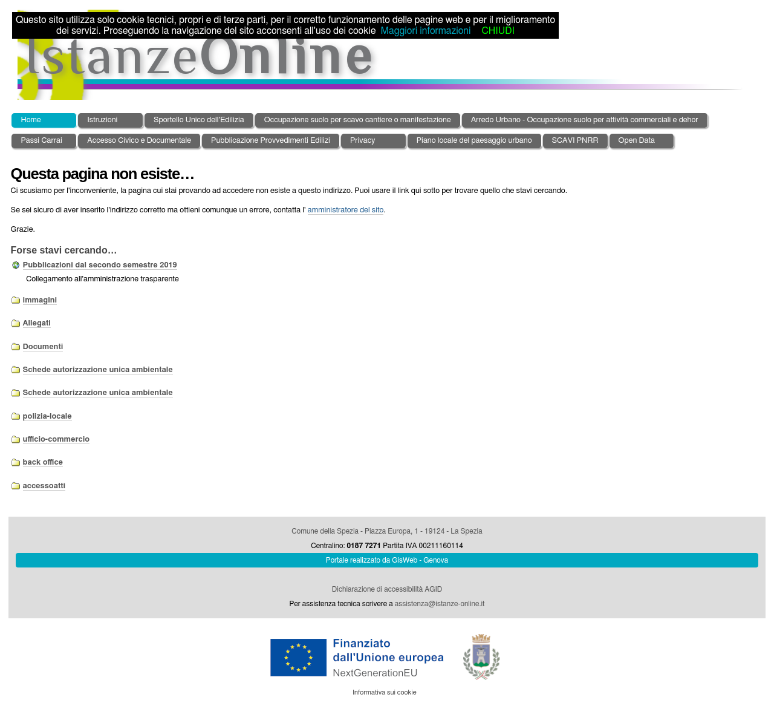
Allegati (37, 323)
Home (31, 120)
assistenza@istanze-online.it (440, 603)
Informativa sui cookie (385, 692)
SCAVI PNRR (575, 141)
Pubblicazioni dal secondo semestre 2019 (100, 265)
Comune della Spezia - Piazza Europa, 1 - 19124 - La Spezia (386, 531)
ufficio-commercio (56, 439)
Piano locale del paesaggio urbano (474, 141)
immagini (40, 300)
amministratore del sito (346, 210)
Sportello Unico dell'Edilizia (199, 120)
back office (43, 462)
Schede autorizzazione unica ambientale (98, 370)
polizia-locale (47, 416)
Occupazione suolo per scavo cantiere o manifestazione (357, 120)
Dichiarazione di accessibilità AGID (387, 589)
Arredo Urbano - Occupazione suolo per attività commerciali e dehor (584, 120)
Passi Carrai (41, 141)
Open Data (637, 141)
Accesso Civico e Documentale (139, 141)
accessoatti (44, 486)
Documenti (43, 347)
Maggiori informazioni (425, 31)
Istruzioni (102, 120)
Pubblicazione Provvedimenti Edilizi (270, 141)
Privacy (362, 141)
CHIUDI (497, 31)
